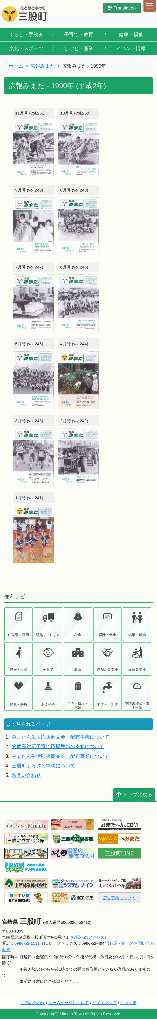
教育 (77, 670)
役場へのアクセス (88, 937)
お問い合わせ (26, 775)
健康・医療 (18, 704)
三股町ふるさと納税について (43, 765)
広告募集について (119, 898)
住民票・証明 (18, 635)
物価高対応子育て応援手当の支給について (58, 746)
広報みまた (42, 66)
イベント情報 (131, 48)
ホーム (16, 66)
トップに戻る (134, 794)
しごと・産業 (78, 48)
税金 (77, 635)
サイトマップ (104, 1002)
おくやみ (48, 704)
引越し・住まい (48, 635)
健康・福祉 (131, 34)
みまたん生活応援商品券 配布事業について (60, 737)
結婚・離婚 (137, 635)
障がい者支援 (107, 670)
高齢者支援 (137, 670)
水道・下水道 (107, 704)
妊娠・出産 (18, 670)
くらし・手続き (26, 34)
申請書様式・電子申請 (137, 705)
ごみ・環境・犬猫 (77, 705)
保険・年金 (107, 635)
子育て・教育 (78, 34)
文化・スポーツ (26, 48)
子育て (48, 670)
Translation (122, 8)
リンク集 (128, 1002)
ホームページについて (68, 1002)
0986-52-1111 (27, 943)
